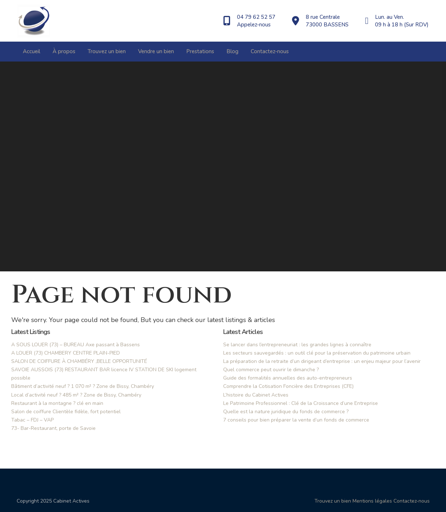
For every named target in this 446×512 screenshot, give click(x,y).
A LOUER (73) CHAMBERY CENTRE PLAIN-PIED (65, 353)
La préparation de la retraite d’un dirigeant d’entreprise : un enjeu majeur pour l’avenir (322, 361)
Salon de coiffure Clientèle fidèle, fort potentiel (66, 411)
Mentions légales (372, 501)
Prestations (200, 51)
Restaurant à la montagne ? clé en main (57, 403)
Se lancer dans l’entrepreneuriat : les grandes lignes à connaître (297, 344)
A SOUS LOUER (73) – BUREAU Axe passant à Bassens (75, 344)
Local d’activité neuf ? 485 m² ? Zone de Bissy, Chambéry (76, 395)
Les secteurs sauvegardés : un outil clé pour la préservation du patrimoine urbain (316, 353)
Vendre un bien (156, 51)
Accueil (31, 51)
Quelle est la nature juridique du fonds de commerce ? (286, 411)
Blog (232, 51)
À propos (64, 51)
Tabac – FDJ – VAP (32, 419)
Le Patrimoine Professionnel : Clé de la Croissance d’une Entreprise (300, 403)
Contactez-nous (270, 51)
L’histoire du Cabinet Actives (255, 395)
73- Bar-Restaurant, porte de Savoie (53, 428)
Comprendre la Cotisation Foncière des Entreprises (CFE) (288, 386)
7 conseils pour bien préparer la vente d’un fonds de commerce (296, 419)
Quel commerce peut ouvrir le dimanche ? (271, 369)
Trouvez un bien (107, 51)
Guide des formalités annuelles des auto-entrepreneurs (287, 378)
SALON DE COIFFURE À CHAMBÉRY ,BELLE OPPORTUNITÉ (79, 361)
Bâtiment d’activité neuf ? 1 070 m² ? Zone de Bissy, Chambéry (82, 386)
